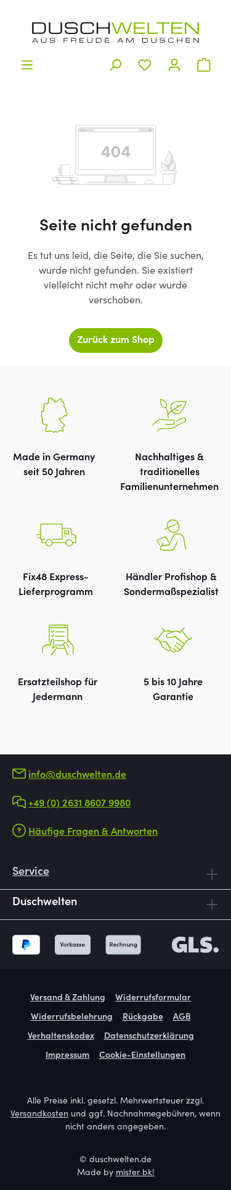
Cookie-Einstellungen (142, 1056)
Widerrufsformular (153, 998)
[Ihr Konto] (174, 65)
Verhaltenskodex (61, 1036)
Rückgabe (143, 1017)
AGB (182, 1017)
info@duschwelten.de (77, 775)
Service (30, 872)
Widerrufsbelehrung (72, 1017)
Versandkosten (39, 1114)
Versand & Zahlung (67, 998)
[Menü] (27, 65)
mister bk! (135, 1173)
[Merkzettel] (145, 65)
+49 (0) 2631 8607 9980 (79, 804)
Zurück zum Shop (116, 340)
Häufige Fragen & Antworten (93, 832)
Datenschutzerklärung (149, 1036)
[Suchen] (115, 65)
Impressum (67, 1056)
